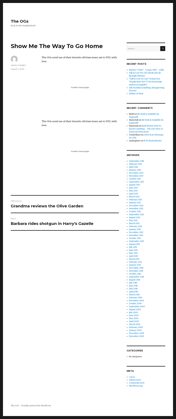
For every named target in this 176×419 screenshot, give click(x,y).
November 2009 (136, 300)
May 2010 (133, 289)
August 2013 (134, 185)
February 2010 (135, 297)
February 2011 (135, 262)
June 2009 (133, 315)
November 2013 (136, 176)
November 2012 (136, 208)
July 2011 (133, 247)
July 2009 (133, 312)
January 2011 (135, 265)
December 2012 (136, 205)
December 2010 (136, 268)
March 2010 (134, 294)
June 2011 (133, 250)
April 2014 (133, 167)
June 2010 (133, 286)
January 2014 (135, 170)
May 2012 (133, 220)
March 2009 (134, 324)
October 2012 (135, 211)
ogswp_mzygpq (18, 65)
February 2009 (136, 327)
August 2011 (134, 244)
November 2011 (136, 235)
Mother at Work (136, 93)
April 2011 (133, 256)
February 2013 (135, 199)
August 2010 (134, 280)
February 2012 (135, 226)
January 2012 (135, 229)
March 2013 (134, 197)
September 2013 (136, 182)
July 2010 (133, 283)
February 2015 (135, 164)
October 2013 (135, 179)
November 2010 (136, 271)
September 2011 (136, 241)
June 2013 (133, 188)
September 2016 (136, 161)
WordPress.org (136, 386)
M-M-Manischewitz (153, 141)
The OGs (19, 21)
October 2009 (135, 303)
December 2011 (136, 232)
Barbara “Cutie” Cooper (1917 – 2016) (146, 70)
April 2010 (133, 292)
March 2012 (134, 223)
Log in (132, 377)
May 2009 (133, 318)
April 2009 (134, 321)
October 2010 (135, 274)
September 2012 (136, 214)
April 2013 (133, 194)
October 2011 (135, 238)
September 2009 (137, 306)
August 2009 (135, 309)
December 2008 (136, 333)
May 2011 (133, 253)
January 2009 (135, 330)
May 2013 (133, 191)
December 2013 (136, 173)
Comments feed (136, 383)
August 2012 (134, 217)
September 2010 (136, 277)
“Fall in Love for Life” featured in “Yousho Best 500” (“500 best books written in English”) (145, 82)
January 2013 (135, 202)
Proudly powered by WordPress (36, 405)
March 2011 (134, 259)
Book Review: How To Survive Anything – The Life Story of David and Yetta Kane (146, 129)
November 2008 (136, 336)
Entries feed (135, 380)
